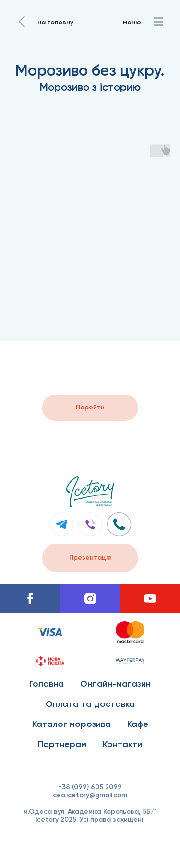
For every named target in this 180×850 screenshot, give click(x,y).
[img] (22, 22)
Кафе (137, 724)
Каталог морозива (71, 724)
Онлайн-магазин (115, 684)
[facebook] (30, 598)
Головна (46, 684)
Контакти (122, 744)
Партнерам (62, 744)
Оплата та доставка (90, 704)
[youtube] (150, 598)
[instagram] (90, 598)
